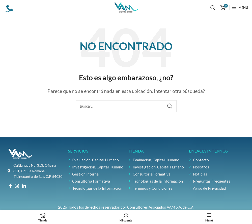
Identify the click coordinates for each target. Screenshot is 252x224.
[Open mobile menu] (240, 8)
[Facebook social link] (10, 186)
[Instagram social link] (16, 186)
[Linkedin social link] (23, 186)
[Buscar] (213, 8)
